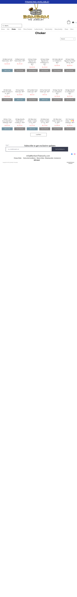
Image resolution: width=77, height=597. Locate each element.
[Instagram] (75, 154)
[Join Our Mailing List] (60, 149)
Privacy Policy (17, 158)
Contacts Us (57, 158)
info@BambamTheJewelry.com (38, 156)
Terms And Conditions (29, 158)
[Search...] (12, 25)
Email (7, 145)
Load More (38, 134)
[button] (68, 22)
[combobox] (67, 38)
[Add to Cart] (7, 70)
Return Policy (40, 158)
